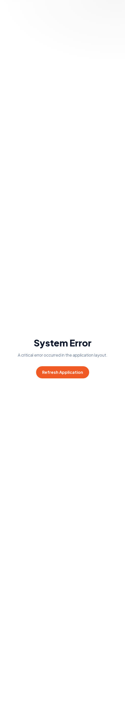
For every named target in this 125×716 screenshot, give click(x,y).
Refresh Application (62, 372)
